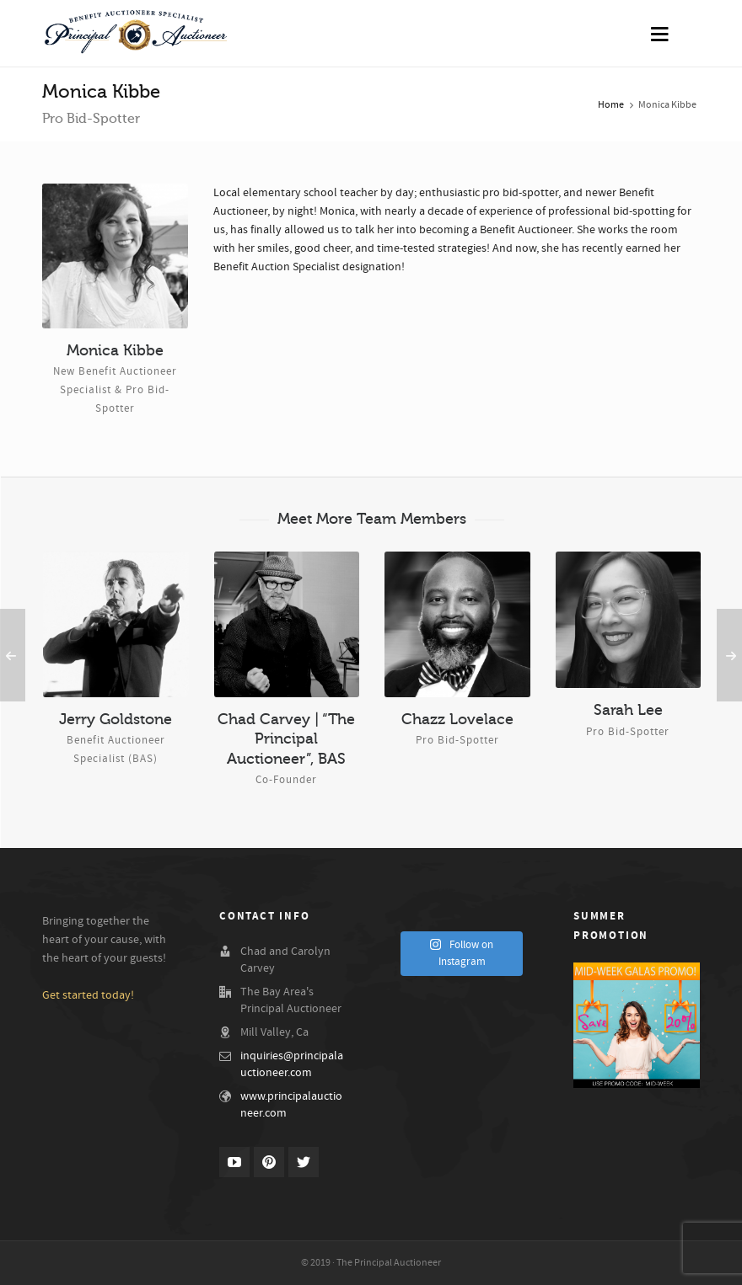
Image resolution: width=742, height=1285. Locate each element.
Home (611, 105)
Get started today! (88, 995)
